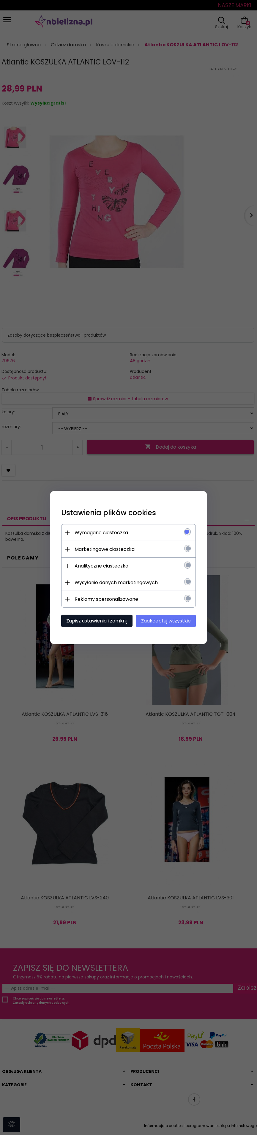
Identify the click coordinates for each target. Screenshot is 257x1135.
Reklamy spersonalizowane (105, 599)
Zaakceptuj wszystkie (167, 620)
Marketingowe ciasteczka (104, 549)
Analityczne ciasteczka (100, 565)
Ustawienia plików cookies (107, 512)
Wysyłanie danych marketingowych (115, 582)
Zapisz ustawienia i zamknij (96, 620)
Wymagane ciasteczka (100, 532)
